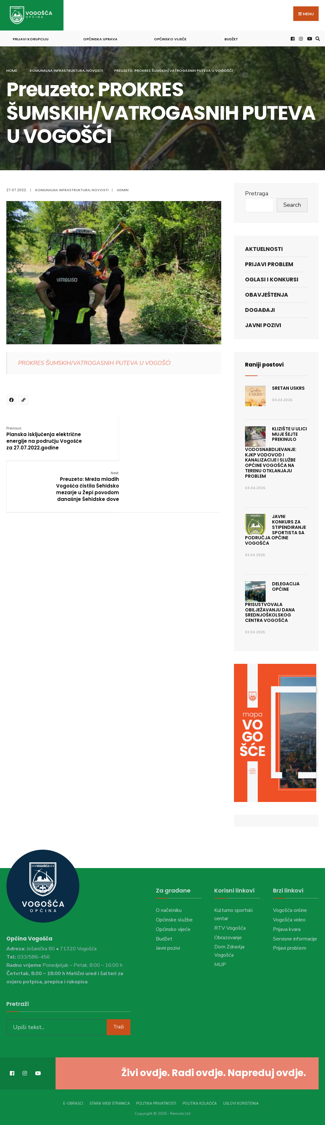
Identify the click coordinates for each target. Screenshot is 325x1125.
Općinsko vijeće (170, 38)
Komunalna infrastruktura (57, 69)
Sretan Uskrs (288, 387)
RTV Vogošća (230, 927)
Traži (118, 1025)
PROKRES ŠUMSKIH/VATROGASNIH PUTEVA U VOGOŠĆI (94, 362)
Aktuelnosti (264, 248)
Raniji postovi (265, 363)
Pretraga (256, 192)
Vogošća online (290, 909)
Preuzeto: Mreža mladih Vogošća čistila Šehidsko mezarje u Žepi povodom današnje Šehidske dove (189, 440)
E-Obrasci (73, 1102)
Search (292, 204)
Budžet (231, 38)
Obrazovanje (228, 936)
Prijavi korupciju (31, 38)
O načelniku (169, 909)
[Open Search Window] (317, 37)
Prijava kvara (287, 928)
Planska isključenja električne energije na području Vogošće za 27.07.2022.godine (43, 440)
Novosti (94, 69)
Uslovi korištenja (241, 1102)
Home (11, 69)
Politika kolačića (199, 1102)
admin (123, 189)
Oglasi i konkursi (271, 278)
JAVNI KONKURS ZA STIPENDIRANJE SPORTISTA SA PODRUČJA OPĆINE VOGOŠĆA (275, 528)
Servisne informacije (295, 937)
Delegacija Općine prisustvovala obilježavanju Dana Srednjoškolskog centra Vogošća (272, 601)
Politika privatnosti (156, 1102)
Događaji (260, 309)
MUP (220, 963)
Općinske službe (174, 918)
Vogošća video (289, 918)
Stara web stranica (110, 1102)
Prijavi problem (269, 263)
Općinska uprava (100, 38)
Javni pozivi (263, 324)
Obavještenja (266, 294)
